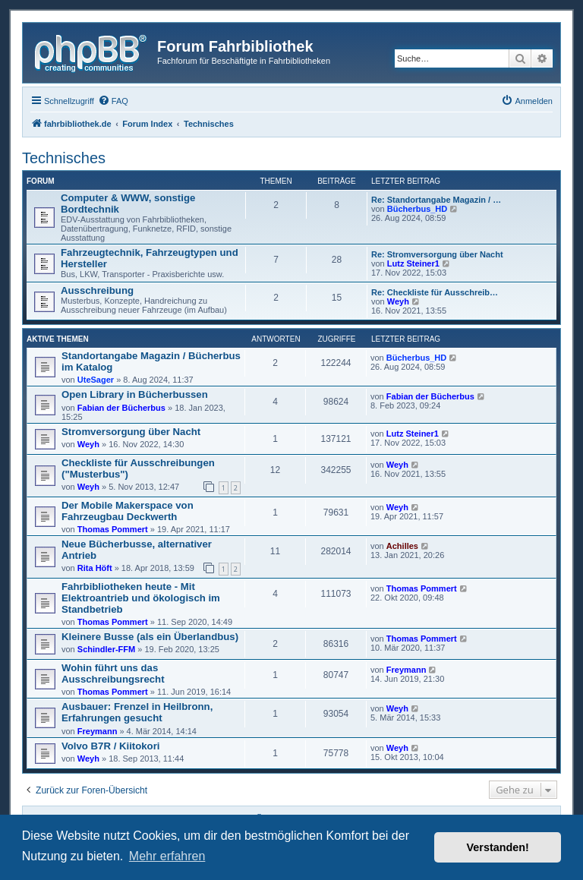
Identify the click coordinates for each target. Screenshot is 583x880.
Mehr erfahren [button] (167, 856)
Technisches (64, 158)
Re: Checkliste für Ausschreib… (434, 292)
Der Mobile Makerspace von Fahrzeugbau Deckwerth (127, 511)
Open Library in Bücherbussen (134, 394)
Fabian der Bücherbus (121, 407)
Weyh (398, 301)
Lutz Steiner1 (413, 263)
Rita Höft (94, 567)
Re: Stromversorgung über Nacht (437, 254)
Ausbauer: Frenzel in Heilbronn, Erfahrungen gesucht (137, 712)
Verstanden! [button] (498, 847)
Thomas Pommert (112, 529)
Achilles (402, 545)
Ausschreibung (97, 290)
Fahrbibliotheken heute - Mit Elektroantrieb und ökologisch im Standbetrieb (140, 598)
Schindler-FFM (106, 649)
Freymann (406, 669)
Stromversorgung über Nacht (130, 431)
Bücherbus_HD (417, 208)
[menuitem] (113, 101)
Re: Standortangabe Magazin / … (436, 199)
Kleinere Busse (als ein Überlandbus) (149, 636)
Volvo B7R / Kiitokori (110, 746)
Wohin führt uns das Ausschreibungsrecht (113, 673)
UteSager (95, 379)
